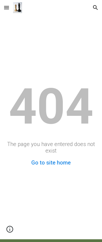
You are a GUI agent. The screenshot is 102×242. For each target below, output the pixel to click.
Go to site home (51, 162)
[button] (6, 7)
